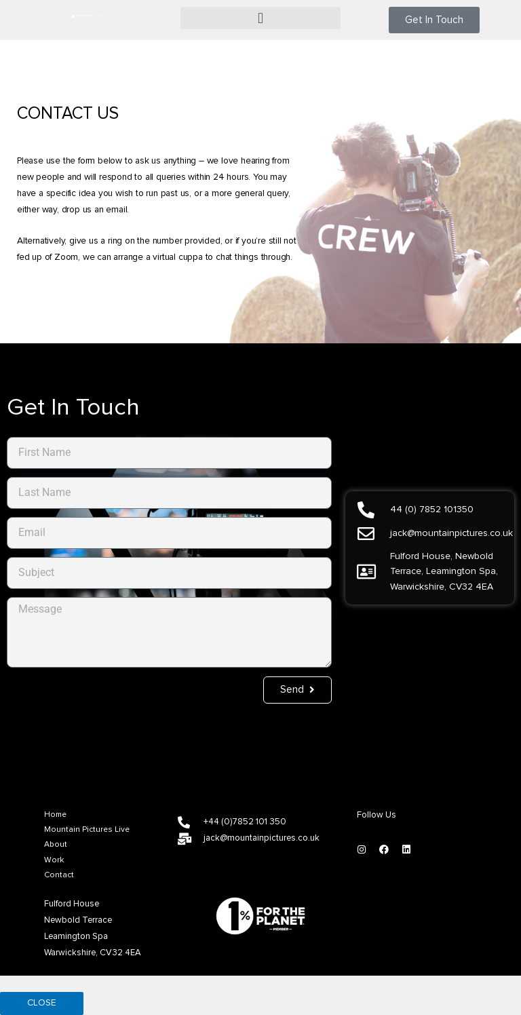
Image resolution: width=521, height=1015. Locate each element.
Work (54, 860)
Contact (59, 875)
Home (55, 815)
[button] (260, 18)
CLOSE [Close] (41, 1003)
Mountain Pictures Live (87, 830)
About (55, 845)
